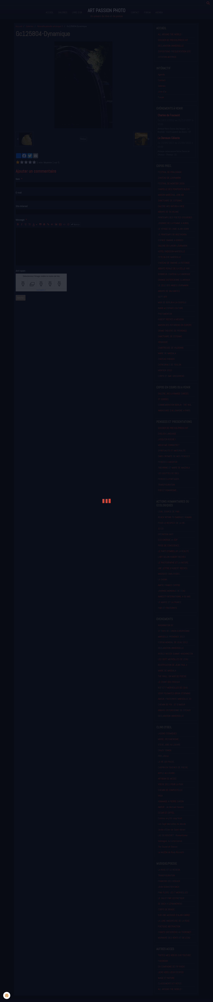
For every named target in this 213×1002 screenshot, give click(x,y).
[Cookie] (6, 995)
